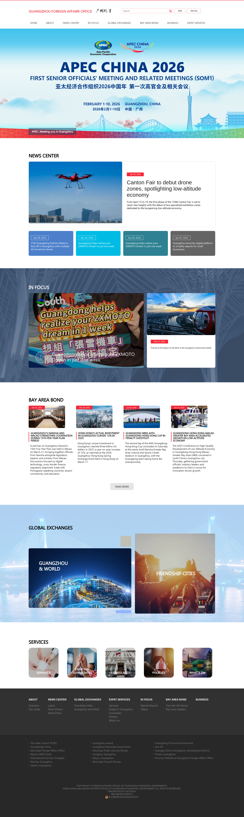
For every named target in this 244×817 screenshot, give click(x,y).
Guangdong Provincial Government (174, 743)
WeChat (194, 11)
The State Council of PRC (43, 743)
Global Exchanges (119, 22)
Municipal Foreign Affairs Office (47, 750)
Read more (122, 486)
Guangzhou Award (103, 743)
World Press (55, 713)
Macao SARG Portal (41, 754)
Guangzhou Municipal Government (112, 746)
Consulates (115, 713)
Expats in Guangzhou (121, 709)
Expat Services (196, 22)
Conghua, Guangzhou (104, 754)
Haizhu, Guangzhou (41, 765)
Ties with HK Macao (177, 705)
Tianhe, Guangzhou (165, 754)
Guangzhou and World (86, 709)
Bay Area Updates (176, 709)
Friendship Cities (83, 705)
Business (172, 22)
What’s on (114, 720)
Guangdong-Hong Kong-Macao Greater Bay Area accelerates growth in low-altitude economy (193, 436)
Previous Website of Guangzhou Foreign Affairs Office (184, 757)
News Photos (55, 709)
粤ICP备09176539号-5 (122, 794)
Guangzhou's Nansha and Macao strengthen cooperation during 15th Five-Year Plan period (51, 436)
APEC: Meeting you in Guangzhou (52, 131)
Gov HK (159, 746)
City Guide (34, 709)
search (170, 11)
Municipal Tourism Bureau (107, 761)
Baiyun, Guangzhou (103, 757)
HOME (33, 22)
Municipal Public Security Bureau (110, 750)
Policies (113, 717)
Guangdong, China (40, 746)
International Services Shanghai (47, 757)
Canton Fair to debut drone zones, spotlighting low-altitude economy (164, 188)
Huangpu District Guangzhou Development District (182, 750)
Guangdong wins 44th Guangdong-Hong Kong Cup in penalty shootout (145, 435)
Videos (144, 709)
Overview (34, 705)
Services (38, 642)
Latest (51, 705)
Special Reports (149, 705)
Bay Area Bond (149, 22)
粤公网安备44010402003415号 (121, 797)
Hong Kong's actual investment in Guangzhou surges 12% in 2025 (98, 435)
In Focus (93, 22)
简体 (180, 11)
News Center (71, 22)
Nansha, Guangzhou (41, 761)
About (50, 22)
